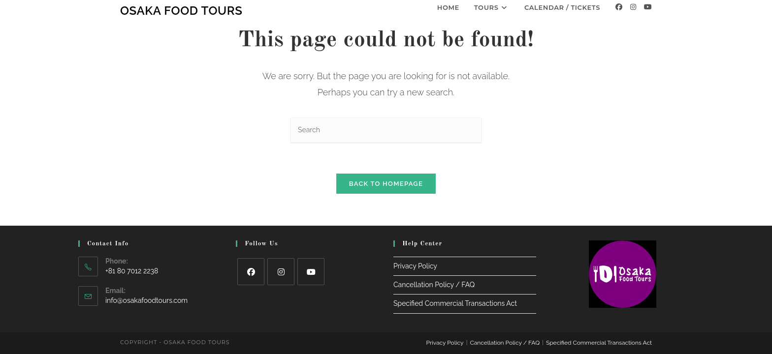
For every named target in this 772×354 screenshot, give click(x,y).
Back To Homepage (386, 183)
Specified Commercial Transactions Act (455, 297)
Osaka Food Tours (181, 10)
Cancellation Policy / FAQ (434, 278)
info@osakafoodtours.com (146, 293)
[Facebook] (618, 6)
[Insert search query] (386, 131)
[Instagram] (633, 6)
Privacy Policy (415, 259)
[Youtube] (648, 6)
